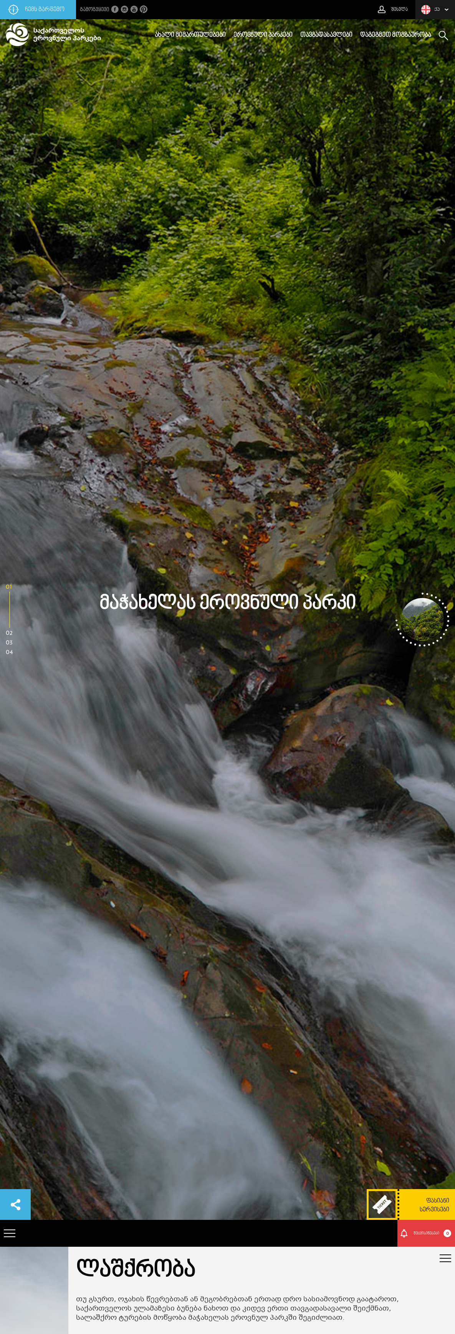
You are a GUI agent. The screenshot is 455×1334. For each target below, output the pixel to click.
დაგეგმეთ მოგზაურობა (395, 35)
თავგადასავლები (326, 35)
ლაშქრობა (135, 1271)
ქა (430, 9)
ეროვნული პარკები (263, 35)
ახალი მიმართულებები (190, 35)
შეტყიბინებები (433, 1233)
